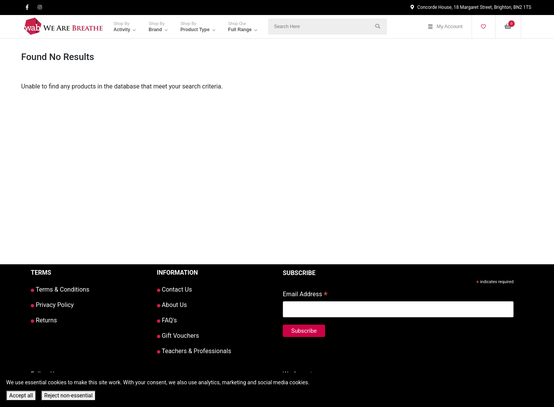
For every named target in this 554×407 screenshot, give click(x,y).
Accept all (21, 395)
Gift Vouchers (178, 335)
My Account (445, 26)
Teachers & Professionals (194, 351)
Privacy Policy (52, 305)
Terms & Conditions (60, 289)
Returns (44, 320)
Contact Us (174, 289)
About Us (172, 305)
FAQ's (167, 320)
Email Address (305, 295)
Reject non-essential (68, 395)
